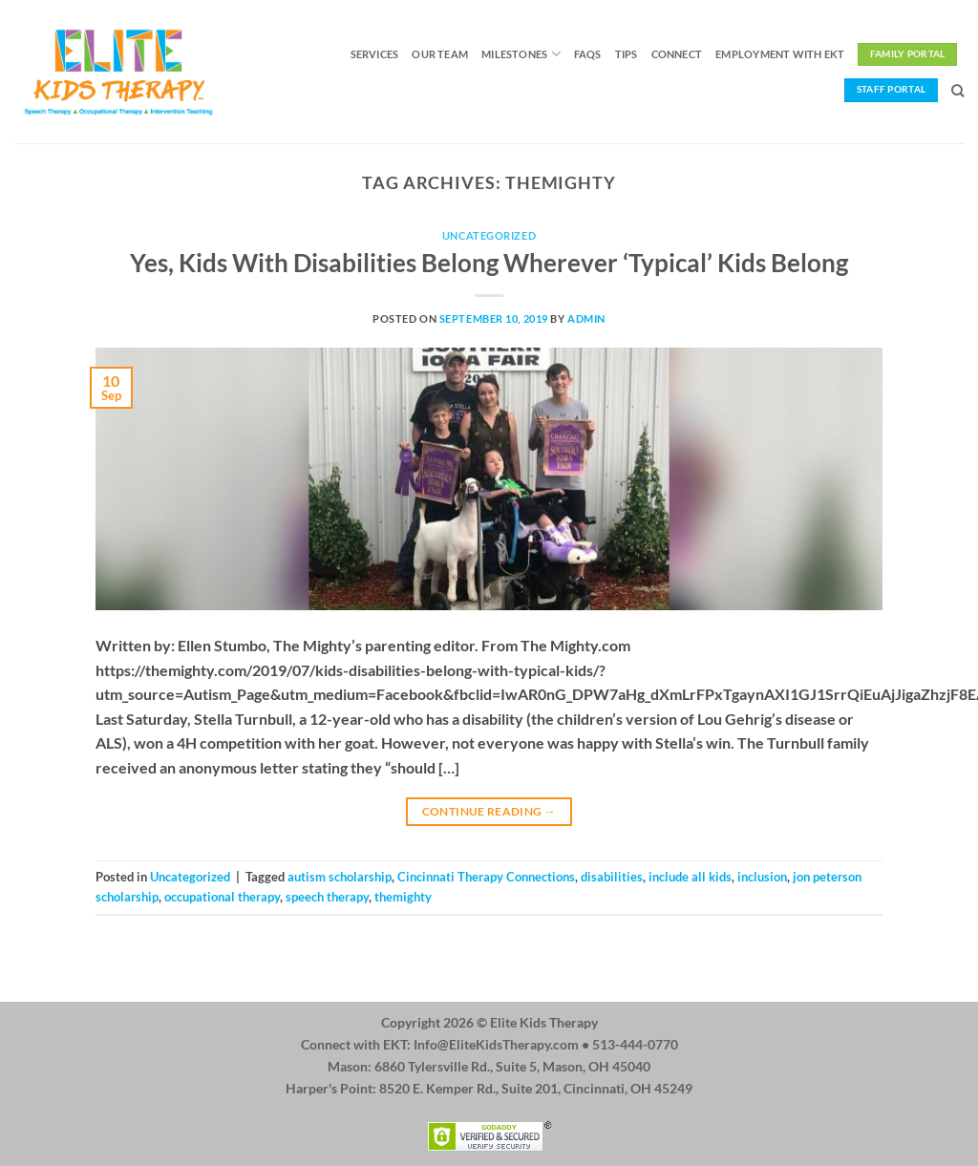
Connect (677, 54)
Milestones (521, 54)
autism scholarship (339, 876)
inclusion (762, 876)
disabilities (612, 876)
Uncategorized (489, 235)
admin (586, 318)
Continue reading (489, 811)
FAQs (588, 54)
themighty (403, 896)
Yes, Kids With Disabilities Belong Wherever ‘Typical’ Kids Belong (489, 262)
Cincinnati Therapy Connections (486, 876)
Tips (626, 54)
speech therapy (327, 896)
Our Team (440, 54)
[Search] (957, 91)
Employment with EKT (779, 54)
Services (375, 54)
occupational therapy (222, 896)
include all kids (690, 876)
